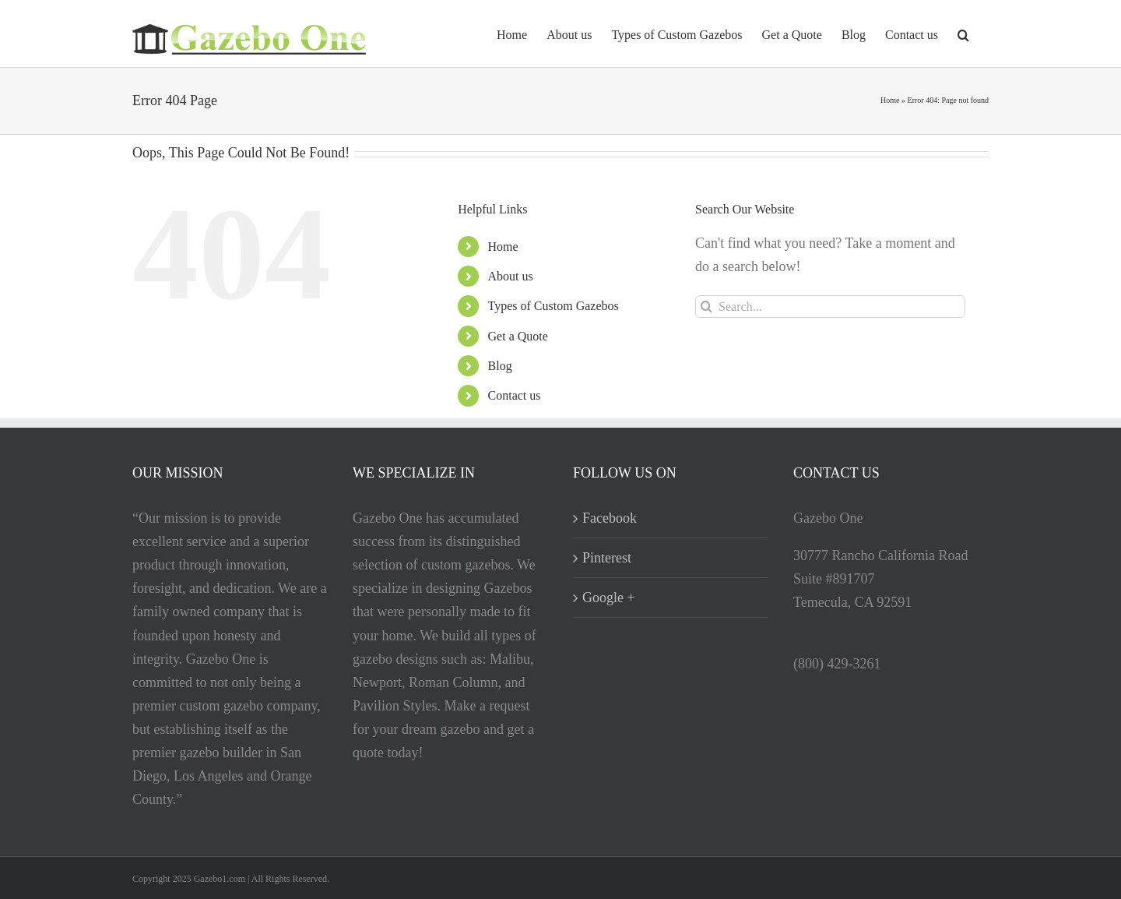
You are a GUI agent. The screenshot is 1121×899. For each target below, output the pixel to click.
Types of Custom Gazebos (553, 305)
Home (889, 100)
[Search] (706, 306)
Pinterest (606, 558)
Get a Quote (518, 336)
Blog (500, 365)
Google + (608, 597)
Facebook (609, 518)
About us (510, 276)
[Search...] (830, 306)
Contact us (514, 395)
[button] (963, 33)
